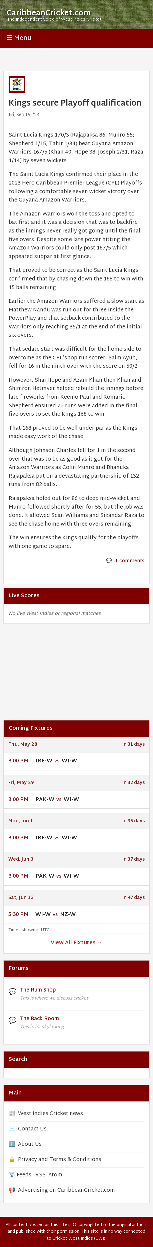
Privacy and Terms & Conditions (59, 1160)
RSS (40, 1175)
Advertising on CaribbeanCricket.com (66, 1190)
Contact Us (32, 1129)
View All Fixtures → (76, 943)
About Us (30, 1144)
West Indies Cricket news (50, 1114)
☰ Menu (19, 38)
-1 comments (129, 561)
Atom (55, 1175)
